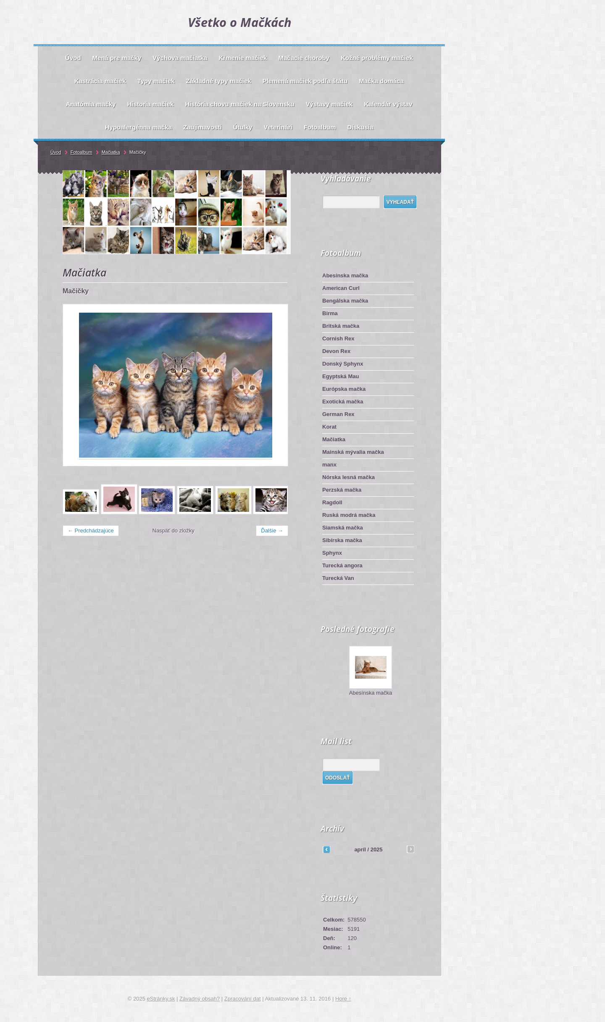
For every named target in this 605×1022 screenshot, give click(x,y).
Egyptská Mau (340, 376)
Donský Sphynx (342, 364)
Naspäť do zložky (174, 530)
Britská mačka (340, 326)
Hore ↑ (343, 999)
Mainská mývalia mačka (353, 452)
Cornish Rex (338, 338)
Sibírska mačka (342, 540)
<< (326, 849)
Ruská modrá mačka (348, 515)
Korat (329, 427)
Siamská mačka (342, 527)
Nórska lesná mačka (348, 477)
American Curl (341, 288)
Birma (330, 313)
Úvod (55, 152)
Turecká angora (342, 565)
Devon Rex (336, 351)
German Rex (338, 414)
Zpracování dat (242, 999)
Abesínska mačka (345, 275)
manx (329, 464)
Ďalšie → (272, 530)
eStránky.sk (161, 999)
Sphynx (332, 553)
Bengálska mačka (345, 301)
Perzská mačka (341, 490)
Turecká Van (338, 578)
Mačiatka (333, 439)
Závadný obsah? (199, 999)
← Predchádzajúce (91, 530)
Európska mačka (344, 389)
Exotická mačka (342, 401)
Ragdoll (332, 502)
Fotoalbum (81, 152)
